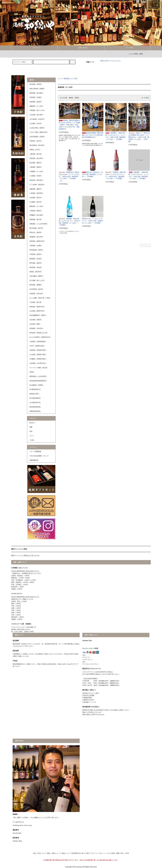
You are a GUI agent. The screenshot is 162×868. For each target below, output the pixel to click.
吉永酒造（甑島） (35, 324)
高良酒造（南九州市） (36, 158)
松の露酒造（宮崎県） (36, 385)
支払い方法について (39, 853)
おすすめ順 (63, 98)
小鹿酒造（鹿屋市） (36, 167)
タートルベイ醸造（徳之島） (38, 367)
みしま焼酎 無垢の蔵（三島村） (40, 298)
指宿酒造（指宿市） (36, 102)
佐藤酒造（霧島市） (36, 189)
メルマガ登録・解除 (136, 54)
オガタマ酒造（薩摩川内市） (38, 132)
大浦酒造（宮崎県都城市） (38, 341)
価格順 (71, 98)
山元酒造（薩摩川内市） (37, 311)
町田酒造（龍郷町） (36, 285)
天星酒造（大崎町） (36, 245)
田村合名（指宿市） (36, 232)
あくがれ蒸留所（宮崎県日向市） (40, 337)
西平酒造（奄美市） (36, 263)
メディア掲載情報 (35, 451)
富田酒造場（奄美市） (36, 250)
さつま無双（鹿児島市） (37, 184)
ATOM (127, 853)
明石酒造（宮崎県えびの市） (38, 333)
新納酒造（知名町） (36, 259)
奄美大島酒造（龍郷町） (37, 88)
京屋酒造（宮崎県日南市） (38, 350)
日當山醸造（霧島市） (36, 276)
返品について (66, 853)
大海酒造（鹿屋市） (36, 211)
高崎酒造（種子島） (36, 219)
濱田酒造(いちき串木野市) (37, 376)
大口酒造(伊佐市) (35, 402)
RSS (122, 853)
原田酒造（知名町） (36, 267)
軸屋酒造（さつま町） (71, 78)
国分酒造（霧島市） (36, 163)
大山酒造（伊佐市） (36, 123)
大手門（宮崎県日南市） (37, 346)
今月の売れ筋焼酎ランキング (38, 456)
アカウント (34, 47)
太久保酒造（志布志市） (37, 119)
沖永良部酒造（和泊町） (37, 136)
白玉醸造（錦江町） (36, 202)
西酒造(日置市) (34, 394)
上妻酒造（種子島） (36, 154)
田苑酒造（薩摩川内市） (37, 241)
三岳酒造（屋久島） (36, 302)
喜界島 (31, 372)
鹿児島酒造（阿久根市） (37, 145)
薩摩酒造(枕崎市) (35, 411)
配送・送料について (54, 853)
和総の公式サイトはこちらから (110, 61)
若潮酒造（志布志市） (36, 328)
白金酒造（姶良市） (36, 197)
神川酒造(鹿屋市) (35, 398)
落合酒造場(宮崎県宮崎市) (37, 381)
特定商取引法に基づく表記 (80, 853)
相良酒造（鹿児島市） (36, 180)
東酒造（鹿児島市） (36, 272)
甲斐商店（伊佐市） (36, 141)
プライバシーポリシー (97, 853)
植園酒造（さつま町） (36, 106)
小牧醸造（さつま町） (36, 171)
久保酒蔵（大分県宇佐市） (38, 363)
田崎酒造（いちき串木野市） (38, 224)
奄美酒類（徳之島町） (36, 93)
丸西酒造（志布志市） (36, 293)
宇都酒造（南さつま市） (37, 110)
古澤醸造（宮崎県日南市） (38, 359)
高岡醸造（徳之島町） (36, 215)
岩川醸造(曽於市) (35, 389)
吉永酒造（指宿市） (36, 319)
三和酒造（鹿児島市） (36, 193)
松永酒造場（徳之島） (36, 289)
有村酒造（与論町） (36, 97)
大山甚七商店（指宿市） (37, 128)
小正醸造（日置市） (36, 176)
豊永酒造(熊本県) (35, 407)
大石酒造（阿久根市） (36, 115)
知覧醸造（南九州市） (36, 237)
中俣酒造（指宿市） (36, 254)
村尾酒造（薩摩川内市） (37, 306)
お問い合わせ (81, 47)
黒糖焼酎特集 (33, 460)
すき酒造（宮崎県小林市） (38, 354)
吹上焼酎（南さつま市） (37, 280)
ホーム (60, 78)
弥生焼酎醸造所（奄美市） (38, 315)
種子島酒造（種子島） (36, 228)
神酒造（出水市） (35, 149)
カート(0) (127, 47)
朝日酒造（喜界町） (36, 84)
